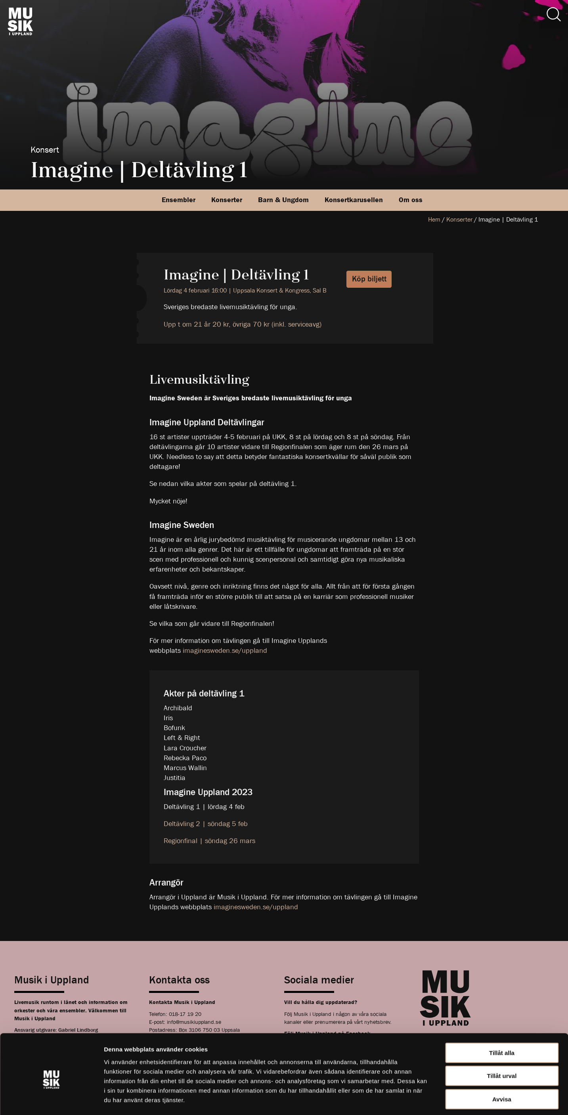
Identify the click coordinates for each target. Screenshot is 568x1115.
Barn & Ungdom (283, 200)
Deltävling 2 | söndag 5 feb (206, 823)
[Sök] (553, 14)
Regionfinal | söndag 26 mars (209, 840)
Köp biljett (369, 279)
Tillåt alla (501, 1018)
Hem (434, 219)
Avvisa (501, 1064)
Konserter (226, 200)
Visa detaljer (430, 1099)
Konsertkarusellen (354, 200)
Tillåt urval (502, 1041)
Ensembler (178, 200)
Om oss (411, 200)
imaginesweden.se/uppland (225, 650)
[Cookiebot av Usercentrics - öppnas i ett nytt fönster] (51, 1099)
